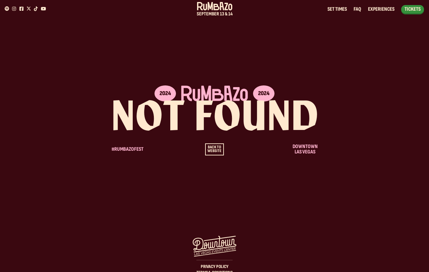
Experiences (381, 9)
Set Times (337, 9)
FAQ (357, 9)
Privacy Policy (215, 266)
